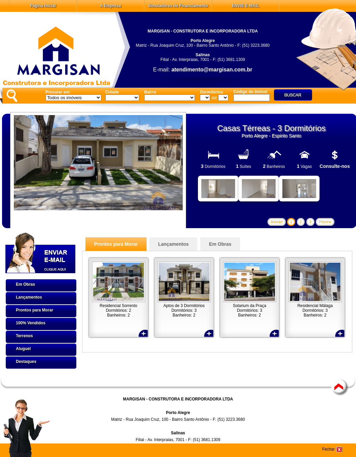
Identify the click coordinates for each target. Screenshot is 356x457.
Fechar (328, 449)
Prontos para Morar (34, 310)
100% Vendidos (30, 323)
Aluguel (23, 348)
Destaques (26, 361)
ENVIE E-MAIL (245, 5)
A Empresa (110, 5)
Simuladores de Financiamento (178, 5)
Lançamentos (29, 297)
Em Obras (25, 284)
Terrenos (24, 335)
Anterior (276, 222)
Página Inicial (43, 5)
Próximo (325, 222)
